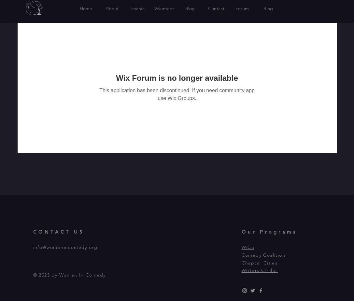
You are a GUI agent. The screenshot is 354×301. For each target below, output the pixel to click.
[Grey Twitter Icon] (253, 291)
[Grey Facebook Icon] (261, 291)
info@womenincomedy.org (65, 247)
